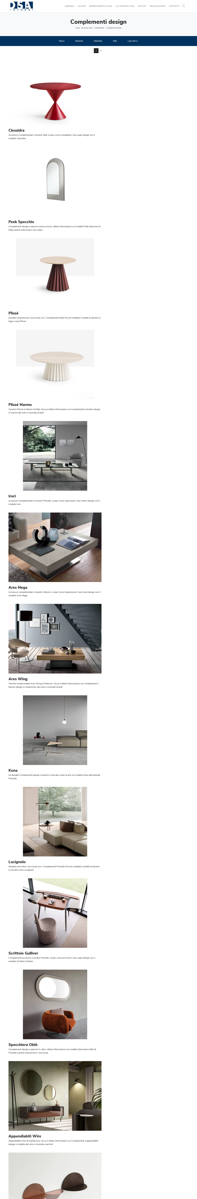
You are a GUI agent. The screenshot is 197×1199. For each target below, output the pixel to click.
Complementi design (113, 28)
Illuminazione (152, 1167)
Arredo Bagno (153, 1174)
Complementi (99, 28)
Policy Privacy (104, 1191)
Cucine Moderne (62, 1164)
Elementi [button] (79, 41)
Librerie (104, 1164)
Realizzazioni (158, 6)
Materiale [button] (98, 41)
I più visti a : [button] (133, 41)
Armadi (103, 1177)
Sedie (57, 1174)
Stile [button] (115, 41)
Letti (102, 1174)
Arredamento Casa (100, 6)
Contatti (174, 6)
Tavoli (57, 1171)
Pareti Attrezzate (108, 1167)
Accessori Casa (125, 6)
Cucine (82, 6)
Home (78, 28)
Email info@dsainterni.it (19, 1174)
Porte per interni (154, 1164)
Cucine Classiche (62, 1167)
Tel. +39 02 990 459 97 (20, 1171)
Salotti (103, 1171)
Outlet (142, 6)
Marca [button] (61, 41)
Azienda (69, 6)
